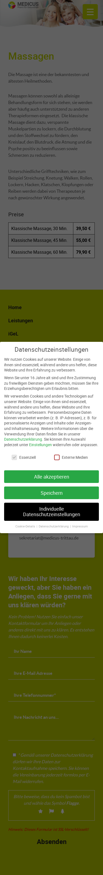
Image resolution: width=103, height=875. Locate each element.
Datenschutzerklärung (23, 436)
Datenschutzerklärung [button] (54, 523)
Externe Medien (71, 454)
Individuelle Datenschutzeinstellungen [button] (51, 509)
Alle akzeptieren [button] (51, 473)
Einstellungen (40, 441)
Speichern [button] (52, 490)
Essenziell (24, 454)
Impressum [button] (80, 523)
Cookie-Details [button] (25, 523)
